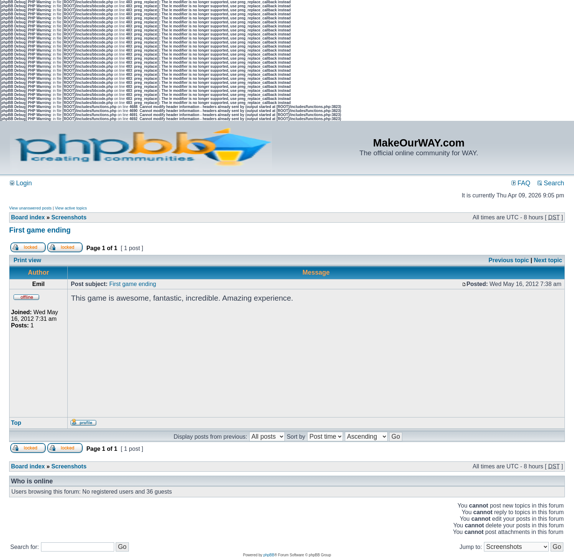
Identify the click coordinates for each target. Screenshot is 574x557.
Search (550, 183)
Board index (28, 217)
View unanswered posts (30, 208)
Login (21, 183)
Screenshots (68, 217)
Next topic (548, 260)
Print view (27, 260)
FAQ (520, 183)
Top (16, 423)
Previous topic (509, 260)
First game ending (40, 230)
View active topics (71, 208)
